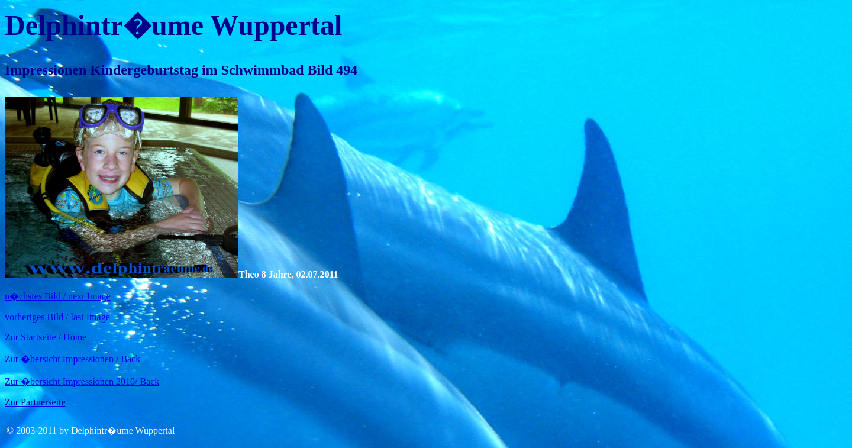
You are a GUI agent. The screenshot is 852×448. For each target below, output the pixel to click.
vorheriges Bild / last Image (57, 317)
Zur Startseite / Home (45, 337)
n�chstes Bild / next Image (58, 296)
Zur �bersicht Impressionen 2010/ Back (82, 381)
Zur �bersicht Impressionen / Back (72, 359)
